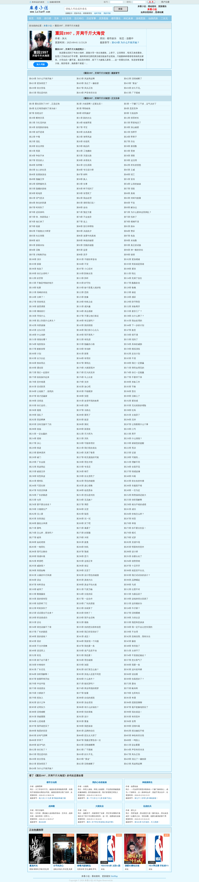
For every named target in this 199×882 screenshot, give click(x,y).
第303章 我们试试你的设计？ (137, 575)
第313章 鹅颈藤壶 (37, 594)
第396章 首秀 (130, 721)
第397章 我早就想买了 (39, 726)
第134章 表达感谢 (85, 311)
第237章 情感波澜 (132, 471)
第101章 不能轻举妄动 (87, 259)
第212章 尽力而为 (85, 434)
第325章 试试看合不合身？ (41, 613)
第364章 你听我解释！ (39, 674)
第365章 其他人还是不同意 (89, 674)
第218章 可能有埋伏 (86, 443)
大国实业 (99, 806)
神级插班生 (147, 782)
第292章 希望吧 (36, 561)
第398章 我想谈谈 (85, 726)
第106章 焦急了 (36, 269)
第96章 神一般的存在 (133, 250)
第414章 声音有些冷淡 (87, 93)
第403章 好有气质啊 (38, 735)
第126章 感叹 (130, 297)
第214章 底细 (35, 438)
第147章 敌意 (130, 330)
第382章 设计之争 (37, 702)
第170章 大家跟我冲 (86, 368)
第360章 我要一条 (132, 665)
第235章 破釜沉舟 (37, 471)
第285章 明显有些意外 (134, 547)
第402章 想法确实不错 (134, 731)
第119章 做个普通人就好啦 (89, 288)
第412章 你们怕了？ (38, 750)
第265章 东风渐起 (37, 519)
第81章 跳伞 (129, 226)
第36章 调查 (129, 156)
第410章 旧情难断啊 (86, 745)
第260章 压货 (82, 509)
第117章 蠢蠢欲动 (132, 283)
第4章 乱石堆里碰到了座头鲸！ (43, 108)
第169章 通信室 (36, 368)
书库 (39, 18)
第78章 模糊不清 (131, 222)
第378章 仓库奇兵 (132, 693)
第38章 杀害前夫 (84, 160)
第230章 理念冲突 (85, 462)
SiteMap (114, 876)
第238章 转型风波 (37, 476)
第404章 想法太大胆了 (87, 735)
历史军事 (91, 18)
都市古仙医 (52, 782)
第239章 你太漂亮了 (86, 476)
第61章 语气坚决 (36, 198)
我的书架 (107, 13)
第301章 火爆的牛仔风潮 (40, 575)
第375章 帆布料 (131, 688)
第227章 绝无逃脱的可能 (88, 457)
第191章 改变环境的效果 (88, 401)
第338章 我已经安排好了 (88, 632)
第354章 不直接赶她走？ (135, 655)
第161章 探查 (82, 354)
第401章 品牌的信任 (86, 731)
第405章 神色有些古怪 (134, 735)
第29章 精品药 (83, 146)
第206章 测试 (82, 424)
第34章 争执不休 (36, 156)
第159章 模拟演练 (132, 349)
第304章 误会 (35, 580)
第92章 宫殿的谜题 (85, 245)
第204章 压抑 (130, 420)
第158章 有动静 (84, 349)
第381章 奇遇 (130, 698)
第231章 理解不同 (132, 462)
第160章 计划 (35, 354)
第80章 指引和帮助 (85, 226)
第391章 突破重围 (37, 717)
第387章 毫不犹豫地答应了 (136, 707)
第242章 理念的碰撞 (86, 481)
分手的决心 (58, 866)
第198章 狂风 (130, 410)
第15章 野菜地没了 (132, 123)
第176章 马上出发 (85, 377)
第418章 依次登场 (37, 88)
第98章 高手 (82, 255)
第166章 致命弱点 (37, 363)
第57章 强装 (129, 189)
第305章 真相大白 (85, 580)
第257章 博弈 (82, 504)
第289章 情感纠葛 (37, 556)
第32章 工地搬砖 (84, 151)
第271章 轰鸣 (35, 528)
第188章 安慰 (82, 396)
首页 (31, 18)
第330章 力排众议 (132, 618)
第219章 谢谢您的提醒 (134, 443)
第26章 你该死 (83, 141)
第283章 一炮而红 (37, 547)
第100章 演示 (35, 259)
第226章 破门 (35, 457)
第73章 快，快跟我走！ (39, 217)
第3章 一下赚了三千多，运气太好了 (140, 104)
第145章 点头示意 (37, 330)
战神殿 (52, 806)
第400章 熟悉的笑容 (38, 731)
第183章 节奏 (130, 387)
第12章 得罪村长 (131, 118)
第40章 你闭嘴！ (36, 165)
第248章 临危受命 (85, 490)
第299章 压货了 (84, 570)
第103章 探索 (35, 264)
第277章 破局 (35, 537)
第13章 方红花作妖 (37, 123)
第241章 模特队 (36, 481)
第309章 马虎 (130, 585)
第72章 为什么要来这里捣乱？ (137, 212)
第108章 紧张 (130, 269)
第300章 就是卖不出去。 (135, 570)
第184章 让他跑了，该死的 (41, 391)
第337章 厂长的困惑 (38, 632)
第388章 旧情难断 (37, 712)
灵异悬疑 (103, 18)
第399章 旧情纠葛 (132, 726)
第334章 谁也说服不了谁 (40, 627)
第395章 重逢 (82, 721)
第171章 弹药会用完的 (134, 368)
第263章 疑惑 (82, 514)
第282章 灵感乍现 (132, 542)
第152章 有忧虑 (84, 339)
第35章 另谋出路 (84, 156)
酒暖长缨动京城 (132, 866)
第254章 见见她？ (85, 500)
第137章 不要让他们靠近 (88, 316)
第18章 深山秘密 (131, 127)
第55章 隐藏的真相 (37, 189)
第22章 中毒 (34, 137)
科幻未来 (128, 18)
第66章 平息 (129, 203)
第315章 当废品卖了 (133, 594)
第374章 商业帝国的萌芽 (88, 688)
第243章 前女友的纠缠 (134, 481)
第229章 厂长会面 (37, 462)
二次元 (164, 18)
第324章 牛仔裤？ (132, 608)
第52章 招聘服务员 (37, 184)
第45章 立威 (129, 170)
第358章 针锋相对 (37, 665)
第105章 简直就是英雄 (134, 264)
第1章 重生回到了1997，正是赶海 (44, 104)
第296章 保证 (82, 566)
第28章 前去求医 (36, 146)
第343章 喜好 (35, 641)
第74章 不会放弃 (84, 217)
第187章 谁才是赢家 (38, 396)
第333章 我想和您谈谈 (134, 622)
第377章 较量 (82, 693)
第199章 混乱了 (36, 415)
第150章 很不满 (131, 335)
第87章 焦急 (129, 236)
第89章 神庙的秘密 (85, 240)
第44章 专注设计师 (85, 170)
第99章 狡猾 (129, 255)
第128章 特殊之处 (85, 302)
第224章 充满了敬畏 (86, 453)
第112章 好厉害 (36, 278)
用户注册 (165, 2)
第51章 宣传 (129, 179)
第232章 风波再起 (37, 467)
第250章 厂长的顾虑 (38, 495)
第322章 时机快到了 (38, 608)
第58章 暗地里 (35, 193)
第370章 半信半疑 (37, 684)
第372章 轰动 (130, 684)
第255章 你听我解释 (133, 500)
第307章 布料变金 (37, 585)
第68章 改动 (82, 207)
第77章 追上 (82, 222)
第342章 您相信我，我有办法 (137, 636)
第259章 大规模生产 (38, 509)
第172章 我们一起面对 (39, 372)
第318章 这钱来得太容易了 (136, 599)
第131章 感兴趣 (84, 306)
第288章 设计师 (131, 552)
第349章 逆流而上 (37, 651)
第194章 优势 (82, 405)
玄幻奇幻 (79, 18)
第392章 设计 (82, 717)
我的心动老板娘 (99, 782)
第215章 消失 (82, 438)
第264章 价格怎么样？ (134, 514)
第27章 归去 (129, 141)
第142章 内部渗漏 (37, 325)
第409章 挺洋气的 (37, 745)
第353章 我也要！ (85, 655)
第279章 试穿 (130, 537)
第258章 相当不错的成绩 (135, 504)
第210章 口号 (130, 429)
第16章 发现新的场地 (38, 127)
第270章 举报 (130, 523)
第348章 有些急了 (132, 646)
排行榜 (47, 18)
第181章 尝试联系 (37, 387)
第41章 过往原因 (84, 165)
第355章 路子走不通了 (39, 660)
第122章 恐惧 (82, 292)
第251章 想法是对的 (86, 495)
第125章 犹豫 (82, 297)
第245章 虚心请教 (85, 486)
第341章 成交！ (84, 636)
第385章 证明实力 (37, 707)
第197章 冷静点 (84, 410)
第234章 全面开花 (132, 467)
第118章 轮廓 (35, 288)
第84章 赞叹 (129, 231)
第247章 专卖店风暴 (38, 490)
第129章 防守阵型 (132, 302)
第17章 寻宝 (82, 127)
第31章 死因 (34, 151)
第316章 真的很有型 (38, 599)
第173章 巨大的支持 (86, 372)
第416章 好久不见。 (133, 88)
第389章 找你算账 (85, 712)
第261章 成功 (130, 509)
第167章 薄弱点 (84, 363)
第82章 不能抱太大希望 (39, 231)
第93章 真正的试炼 (132, 245)
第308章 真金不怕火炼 (87, 585)
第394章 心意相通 (37, 721)
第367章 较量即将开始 (39, 679)
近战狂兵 (147, 806)
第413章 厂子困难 (132, 93)
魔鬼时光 (33, 866)
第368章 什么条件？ (86, 679)
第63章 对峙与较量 (132, 198)
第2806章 (42, 822)
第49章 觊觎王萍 (36, 179)
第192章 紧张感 (131, 401)
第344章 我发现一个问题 (88, 641)
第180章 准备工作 (132, 382)
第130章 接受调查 (37, 306)
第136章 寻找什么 (37, 316)
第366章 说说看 (131, 674)
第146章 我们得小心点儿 (88, 330)
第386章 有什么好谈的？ (88, 707)
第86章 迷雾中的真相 (86, 236)
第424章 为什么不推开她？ (125, 42)
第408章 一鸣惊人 (132, 740)
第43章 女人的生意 (37, 170)
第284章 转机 (82, 547)
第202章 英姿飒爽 (37, 420)
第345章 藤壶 (130, 641)
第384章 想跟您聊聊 (133, 702)
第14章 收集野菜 (84, 123)
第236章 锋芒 (82, 471)
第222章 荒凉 (130, 448)
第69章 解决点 (130, 207)
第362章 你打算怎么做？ (88, 669)
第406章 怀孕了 (36, 740)
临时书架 (97, 13)
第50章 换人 (82, 179)
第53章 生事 (82, 184)
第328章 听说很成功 (38, 618)
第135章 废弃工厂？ (133, 311)
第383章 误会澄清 (85, 702)
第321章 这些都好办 (133, 603)
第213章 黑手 (130, 434)
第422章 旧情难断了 (133, 78)
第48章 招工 (129, 174)
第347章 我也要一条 (86, 646)
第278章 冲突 (82, 537)
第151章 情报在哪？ (38, 339)
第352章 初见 (35, 655)
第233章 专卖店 (84, 467)
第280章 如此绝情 (37, 542)
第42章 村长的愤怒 (132, 165)
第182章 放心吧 (84, 387)
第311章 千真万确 (84, 589)
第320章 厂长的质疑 (86, 603)
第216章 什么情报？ (133, 438)
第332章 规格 (82, 622)
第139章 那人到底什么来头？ (42, 321)
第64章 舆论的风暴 (37, 203)
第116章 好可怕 (83, 283)
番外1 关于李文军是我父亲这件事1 (100, 822)
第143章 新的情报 (85, 325)
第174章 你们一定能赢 (134, 372)
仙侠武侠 (153, 18)
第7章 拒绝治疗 (36, 113)
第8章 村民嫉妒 (84, 113)
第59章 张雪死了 (84, 193)
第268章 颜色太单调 (38, 523)
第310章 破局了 (36, 589)
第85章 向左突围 (36, 236)
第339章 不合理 (131, 632)
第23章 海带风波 (84, 137)
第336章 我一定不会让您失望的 (138, 627)
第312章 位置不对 (132, 589)
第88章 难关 (34, 240)
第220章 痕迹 (35, 448)
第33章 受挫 (129, 151)
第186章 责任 (130, 391)
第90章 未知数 (130, 240)
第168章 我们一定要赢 (134, 363)
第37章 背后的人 (36, 160)
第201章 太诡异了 (132, 415)
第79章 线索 (34, 226)
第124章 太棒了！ (37, 297)
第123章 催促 (130, 292)
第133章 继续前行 (37, 311)
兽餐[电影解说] (84, 866)
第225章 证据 (130, 453)
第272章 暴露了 (84, 528)
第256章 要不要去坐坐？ (40, 504)
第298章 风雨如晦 (37, 570)
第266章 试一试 (84, 519)
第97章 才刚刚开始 (37, 255)
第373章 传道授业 (37, 688)
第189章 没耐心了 (132, 396)
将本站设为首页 (38, 2)
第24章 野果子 (130, 137)
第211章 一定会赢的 (38, 434)
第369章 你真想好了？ (134, 679)
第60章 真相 (129, 193)
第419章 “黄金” (131, 83)
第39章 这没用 (130, 160)
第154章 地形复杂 (37, 344)
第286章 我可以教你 (38, 552)
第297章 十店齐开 (132, 566)
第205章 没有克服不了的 (40, 424)
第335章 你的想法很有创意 (89, 627)
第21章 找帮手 (130, 132)
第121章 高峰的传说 (38, 292)
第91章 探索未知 (36, 245)
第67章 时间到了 (36, 207)
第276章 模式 (130, 533)
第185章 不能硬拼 (85, 391)
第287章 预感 (82, 552)
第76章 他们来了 (36, 222)
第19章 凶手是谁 (36, 132)
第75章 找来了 (130, 217)
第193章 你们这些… (38, 405)
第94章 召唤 (34, 250)
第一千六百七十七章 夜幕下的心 (99, 798)
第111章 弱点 (130, 273)
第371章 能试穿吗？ (86, 684)
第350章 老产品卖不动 (87, 651)
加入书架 (41, 64)
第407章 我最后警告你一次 (89, 740)
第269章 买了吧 (84, 523)
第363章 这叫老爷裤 (133, 669)
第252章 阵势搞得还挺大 (135, 495)
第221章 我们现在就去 (87, 448)
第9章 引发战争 (131, 113)
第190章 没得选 (36, 401)
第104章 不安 (82, 264)
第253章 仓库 (35, 500)
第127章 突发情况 (37, 302)
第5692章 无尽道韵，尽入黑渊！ (147, 822)
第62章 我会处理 (84, 198)
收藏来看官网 (55, 2)
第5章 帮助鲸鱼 (84, 108)
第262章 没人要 (36, 514)
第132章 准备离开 (132, 306)
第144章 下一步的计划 (134, 325)
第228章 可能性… (132, 457)
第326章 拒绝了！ (85, 613)
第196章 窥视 (35, 410)
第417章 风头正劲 (85, 88)
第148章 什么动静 (37, 335)
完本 (56, 18)
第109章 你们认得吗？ (39, 273)
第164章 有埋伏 (84, 358)
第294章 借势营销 (132, 561)
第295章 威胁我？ (37, 566)
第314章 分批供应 (85, 594)
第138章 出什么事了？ (134, 316)
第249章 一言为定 (132, 490)
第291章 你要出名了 (133, 556)
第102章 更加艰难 (132, 259)
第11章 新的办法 (84, 118)
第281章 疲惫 (82, 542)
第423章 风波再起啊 (86, 78)
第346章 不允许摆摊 (38, 646)
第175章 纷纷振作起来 (39, 377)
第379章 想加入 (36, 698)
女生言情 (66, 18)
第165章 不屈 (130, 358)
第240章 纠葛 (130, 476)
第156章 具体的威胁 (133, 344)
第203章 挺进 (82, 420)
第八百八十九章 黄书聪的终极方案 (52, 798)
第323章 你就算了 (85, 608)
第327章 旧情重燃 (132, 613)
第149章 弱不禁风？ (86, 335)
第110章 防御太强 (84, 273)
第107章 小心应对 (85, 269)
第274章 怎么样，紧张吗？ (41, 533)
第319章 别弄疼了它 (38, 603)
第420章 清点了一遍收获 (88, 83)
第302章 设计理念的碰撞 (88, 575)
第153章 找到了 (131, 339)
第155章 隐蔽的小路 (86, 344)
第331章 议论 (35, 622)
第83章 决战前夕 (84, 231)
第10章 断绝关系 (36, 118)
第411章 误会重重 (132, 745)
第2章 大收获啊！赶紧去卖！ (90, 104)
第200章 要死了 (84, 415)
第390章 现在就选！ (133, 712)
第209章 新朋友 (84, 429)
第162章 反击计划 (132, 354)
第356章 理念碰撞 (85, 660)
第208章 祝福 (35, 429)
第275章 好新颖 (84, 533)
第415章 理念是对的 (38, 93)
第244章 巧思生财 (37, 486)
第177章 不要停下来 (133, 377)
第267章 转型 (130, 519)
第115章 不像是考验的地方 (41, 283)
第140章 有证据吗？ (86, 321)
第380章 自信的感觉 (86, 698)
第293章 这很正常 (85, 561)
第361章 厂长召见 (37, 669)
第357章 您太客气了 (133, 660)
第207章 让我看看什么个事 (136, 424)
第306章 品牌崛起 (132, 580)
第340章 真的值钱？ (38, 636)
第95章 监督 (82, 250)
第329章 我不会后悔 (86, 618)
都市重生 (116, 18)
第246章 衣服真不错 (133, 486)
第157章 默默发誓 (37, 349)
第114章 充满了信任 (133, 278)
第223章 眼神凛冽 (37, 453)
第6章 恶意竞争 (131, 108)
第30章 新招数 (130, 146)
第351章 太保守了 (132, 651)
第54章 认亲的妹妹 (132, 184)
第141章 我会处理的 (133, 321)
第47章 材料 (82, 174)
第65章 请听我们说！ (86, 203)
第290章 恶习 (82, 556)
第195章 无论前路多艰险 (135, 405)
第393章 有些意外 (132, 717)
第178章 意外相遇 (37, 382)
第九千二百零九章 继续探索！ (146, 798)
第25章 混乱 (34, 141)
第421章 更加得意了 (38, 83)
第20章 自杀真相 (84, 132)
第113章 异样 (82, 278)
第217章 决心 (35, 443)
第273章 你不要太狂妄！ (135, 528)
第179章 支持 (82, 382)
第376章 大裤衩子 (37, 693)
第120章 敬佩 (130, 288)
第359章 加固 (82, 665)
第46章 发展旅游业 (37, 174)
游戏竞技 (140, 18)
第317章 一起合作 (85, 599)
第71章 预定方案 (84, 212)
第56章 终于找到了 (85, 189)
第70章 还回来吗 (36, 212)
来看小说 (43, 9)
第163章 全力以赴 (37, 358)
